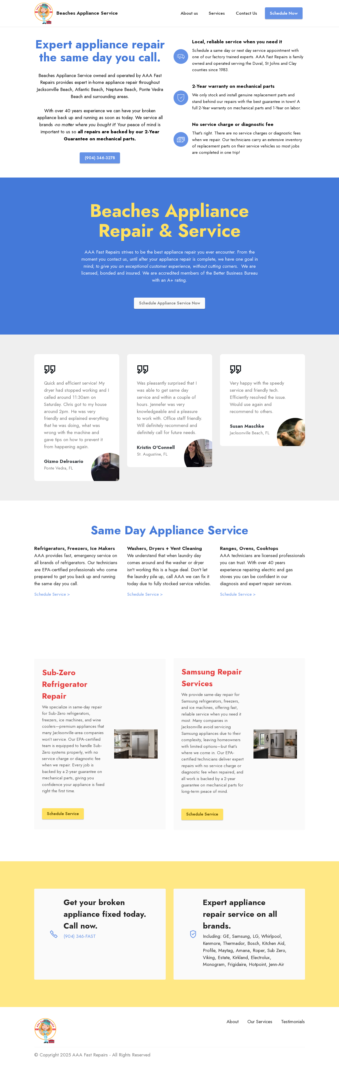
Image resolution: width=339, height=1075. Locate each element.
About (233, 1023)
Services (217, 18)
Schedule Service (63, 815)
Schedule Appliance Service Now (169, 304)
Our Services (259, 1023)
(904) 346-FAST (80, 937)
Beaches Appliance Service (96, 18)
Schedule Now (284, 18)
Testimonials (293, 1023)
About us (189, 18)
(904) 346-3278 (100, 158)
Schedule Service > (52, 595)
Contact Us (246, 18)
